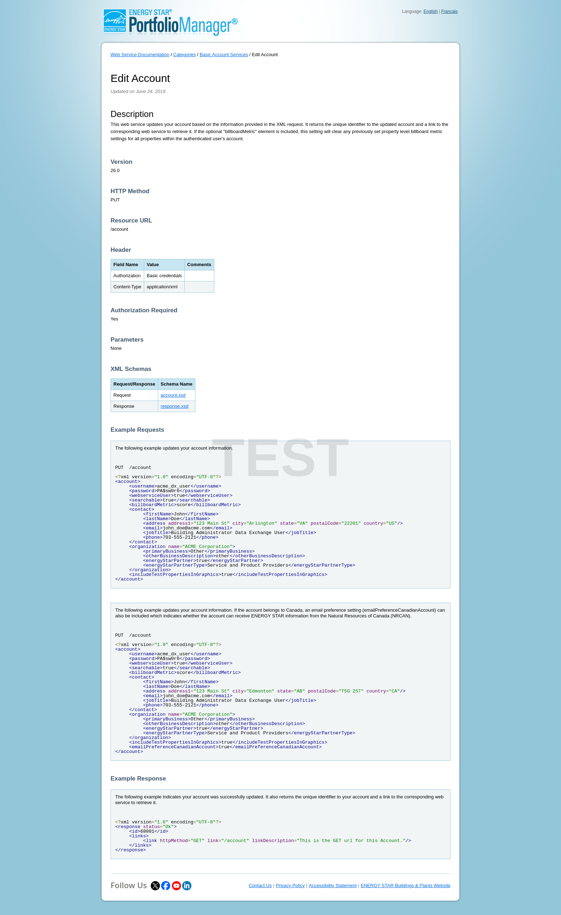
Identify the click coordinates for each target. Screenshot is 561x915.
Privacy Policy (290, 885)
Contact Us (260, 885)
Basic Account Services (224, 54)
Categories (184, 54)
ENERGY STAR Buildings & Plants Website (405, 885)
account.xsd (173, 395)
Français (449, 11)
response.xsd (174, 406)
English (431, 11)
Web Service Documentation (140, 54)
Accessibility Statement (333, 885)
